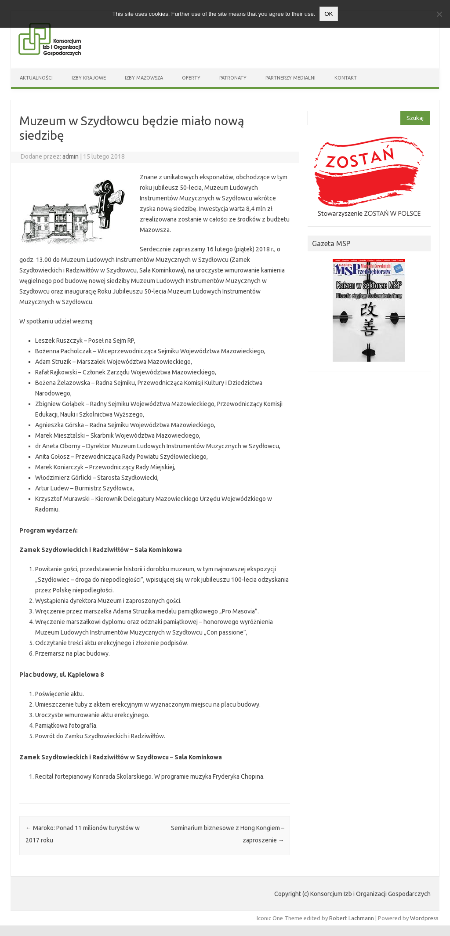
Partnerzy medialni (290, 77)
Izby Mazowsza (144, 77)
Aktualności (36, 77)
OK (328, 14)
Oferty (191, 77)
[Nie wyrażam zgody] (439, 14)
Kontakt (345, 77)
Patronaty (233, 77)
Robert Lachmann (351, 918)
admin (70, 156)
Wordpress (424, 918)
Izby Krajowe (89, 77)
